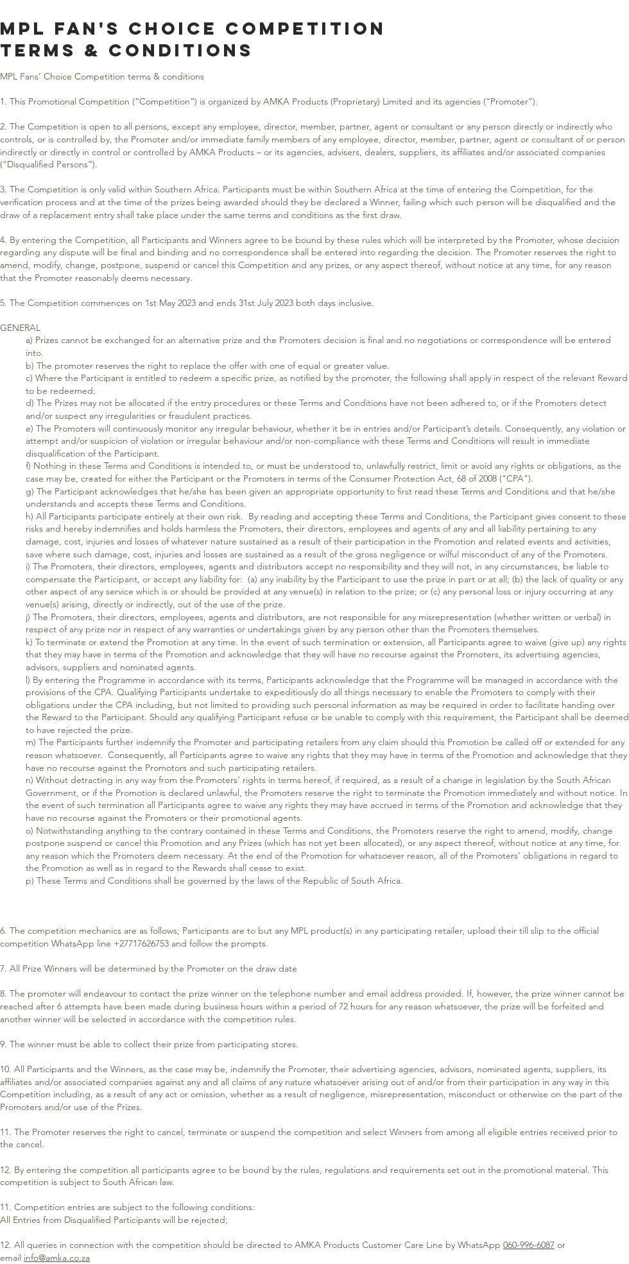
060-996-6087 (529, 1245)
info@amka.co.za (57, 1257)
